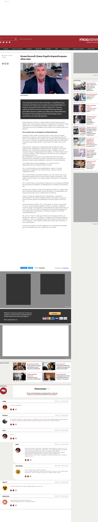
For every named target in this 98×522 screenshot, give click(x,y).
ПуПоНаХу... (20, 466)
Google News (66, 268)
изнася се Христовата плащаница (91, 164)
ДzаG (4, 430)
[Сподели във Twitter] (5, 64)
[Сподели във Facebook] (3, 64)
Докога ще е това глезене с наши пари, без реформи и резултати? (91, 86)
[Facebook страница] (3, 42)
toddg (4, 401)
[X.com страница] (6, 42)
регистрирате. (52, 394)
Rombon (5, 415)
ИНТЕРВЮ (29, 49)
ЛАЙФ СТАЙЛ (91, 49)
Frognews (42, 268)
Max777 (4, 482)
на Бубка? (91, 108)
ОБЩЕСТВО (39, 49)
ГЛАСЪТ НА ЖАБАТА (17, 49)
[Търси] (16, 39)
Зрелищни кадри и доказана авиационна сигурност (91, 153)
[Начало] (0, 42)
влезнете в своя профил (34, 394)
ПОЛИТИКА (48, 49)
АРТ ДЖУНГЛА (65, 49)
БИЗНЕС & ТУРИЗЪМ (78, 49)
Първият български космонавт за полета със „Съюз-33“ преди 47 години (91, 121)
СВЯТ (56, 49)
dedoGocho (5, 496)
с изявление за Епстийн (91, 97)
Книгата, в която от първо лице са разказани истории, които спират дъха (91, 131)
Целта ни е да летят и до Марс (91, 143)
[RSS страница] (9, 42)
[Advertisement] (15, 18)
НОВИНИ (6, 49)
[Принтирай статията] (8, 64)
